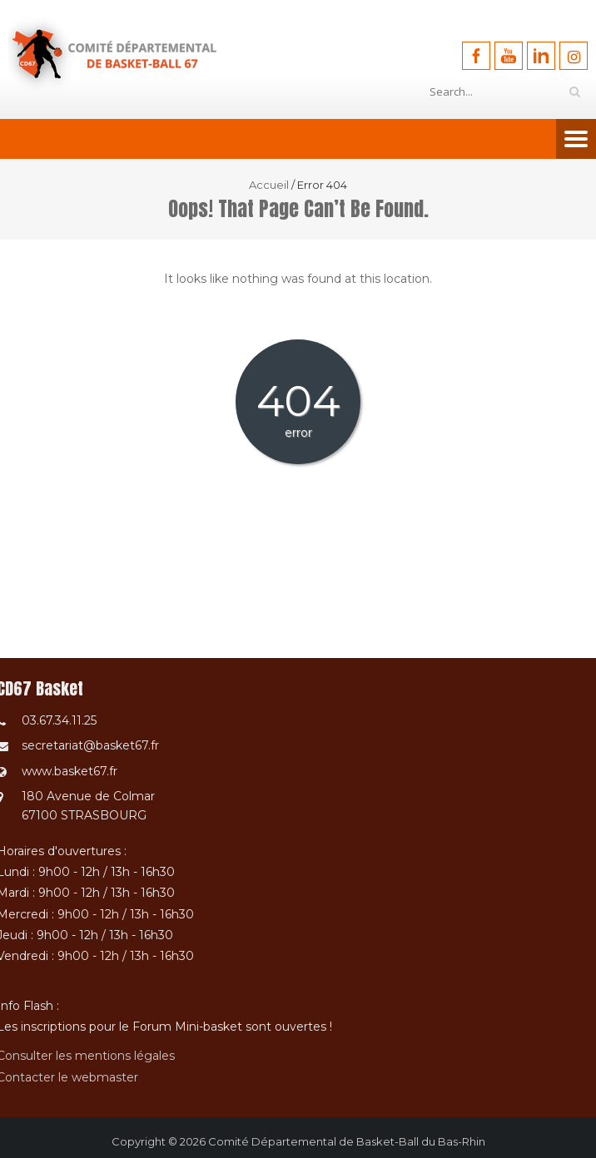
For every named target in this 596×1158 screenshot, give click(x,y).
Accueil (269, 184)
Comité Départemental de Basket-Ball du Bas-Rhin (346, 1141)
